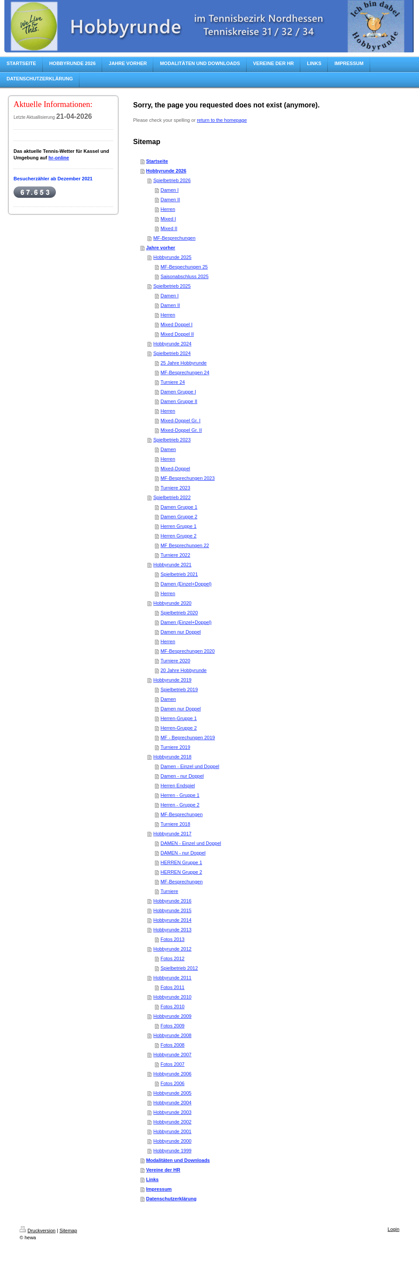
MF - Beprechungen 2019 (188, 737)
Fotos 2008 (173, 1045)
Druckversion (37, 1230)
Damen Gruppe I (178, 391)
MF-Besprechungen (174, 238)
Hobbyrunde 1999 (172, 1150)
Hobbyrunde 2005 (172, 1093)
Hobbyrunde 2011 (172, 977)
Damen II (170, 199)
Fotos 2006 (173, 1083)
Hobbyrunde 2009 (172, 1016)
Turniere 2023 (175, 487)
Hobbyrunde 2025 (172, 257)
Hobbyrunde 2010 (172, 997)
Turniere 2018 (175, 824)
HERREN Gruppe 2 (181, 872)
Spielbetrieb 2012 (179, 968)
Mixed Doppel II (177, 334)
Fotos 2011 (173, 987)
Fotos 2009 (173, 1025)
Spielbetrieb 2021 (179, 574)
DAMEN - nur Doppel (183, 852)
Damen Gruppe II (179, 401)
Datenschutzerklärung (171, 1198)
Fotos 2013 (173, 939)
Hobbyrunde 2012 (172, 948)
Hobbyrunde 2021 (172, 564)
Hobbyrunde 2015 (172, 910)
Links (152, 1179)
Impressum (159, 1189)
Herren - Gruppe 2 (180, 804)
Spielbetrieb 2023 (172, 439)
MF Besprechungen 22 (185, 545)
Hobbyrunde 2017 (172, 833)
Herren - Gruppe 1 (180, 795)
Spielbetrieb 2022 (172, 497)
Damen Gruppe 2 (179, 516)
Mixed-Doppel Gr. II (181, 430)
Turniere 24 (173, 382)
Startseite (157, 161)
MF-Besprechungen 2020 (188, 651)
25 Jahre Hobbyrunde (184, 362)
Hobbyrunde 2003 (172, 1112)
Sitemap (68, 1230)
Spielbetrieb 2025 (172, 286)
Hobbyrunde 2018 (172, 756)
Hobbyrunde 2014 (172, 920)
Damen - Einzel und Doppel (190, 766)
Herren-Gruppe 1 (179, 718)
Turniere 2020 (175, 660)
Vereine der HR (163, 1169)
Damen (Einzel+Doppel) (186, 583)
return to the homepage (222, 120)
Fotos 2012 (173, 958)
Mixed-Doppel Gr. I (181, 420)
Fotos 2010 (173, 1006)
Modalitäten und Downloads (178, 1160)
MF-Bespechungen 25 (184, 266)
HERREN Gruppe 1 (181, 862)
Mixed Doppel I (176, 324)
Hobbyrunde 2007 (172, 1054)
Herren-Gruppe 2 (179, 728)
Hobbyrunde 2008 (172, 1035)
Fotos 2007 (173, 1064)
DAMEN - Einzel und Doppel (191, 843)
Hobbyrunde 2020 (172, 603)
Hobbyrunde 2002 (172, 1121)
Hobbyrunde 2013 (172, 929)
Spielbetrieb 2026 (172, 180)
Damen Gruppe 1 (179, 507)
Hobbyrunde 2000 (172, 1141)
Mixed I (168, 218)
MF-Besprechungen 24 (185, 372)
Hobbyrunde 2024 (172, 343)
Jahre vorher (160, 247)
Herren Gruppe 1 (179, 526)
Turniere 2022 (175, 555)
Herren (168, 209)
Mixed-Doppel (175, 468)
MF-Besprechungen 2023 (188, 478)
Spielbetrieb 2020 (179, 612)
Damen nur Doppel (181, 631)
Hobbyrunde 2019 (172, 679)
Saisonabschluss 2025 (185, 276)
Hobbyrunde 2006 (172, 1073)
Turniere (170, 891)
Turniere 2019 (175, 747)
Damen (168, 449)
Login (393, 1229)
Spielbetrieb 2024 (172, 353)
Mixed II (169, 228)
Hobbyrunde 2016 (172, 900)
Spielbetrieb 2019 (179, 689)
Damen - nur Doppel (182, 776)
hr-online (58, 157)
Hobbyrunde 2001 (172, 1131)
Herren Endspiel (178, 785)
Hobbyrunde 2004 (172, 1102)
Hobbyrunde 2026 (166, 170)
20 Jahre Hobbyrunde (184, 670)
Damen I (170, 190)
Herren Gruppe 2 (179, 535)
